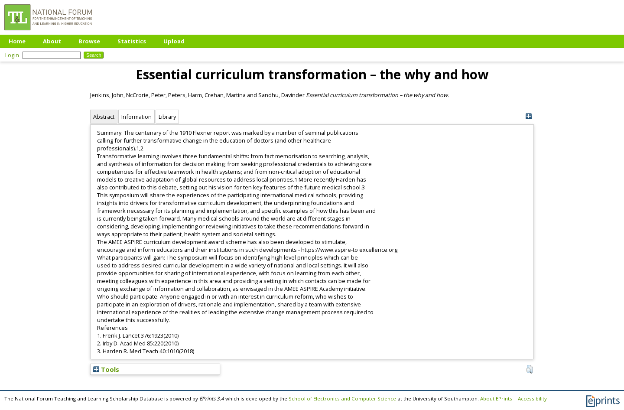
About (52, 41)
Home (17, 41)
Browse (89, 41)
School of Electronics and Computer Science (342, 398)
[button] (529, 369)
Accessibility (532, 398)
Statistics (131, 41)
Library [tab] (167, 116)
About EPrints (496, 398)
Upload (174, 41)
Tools (106, 369)
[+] (528, 116)
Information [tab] (136, 116)
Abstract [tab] (103, 116)
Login (12, 55)
